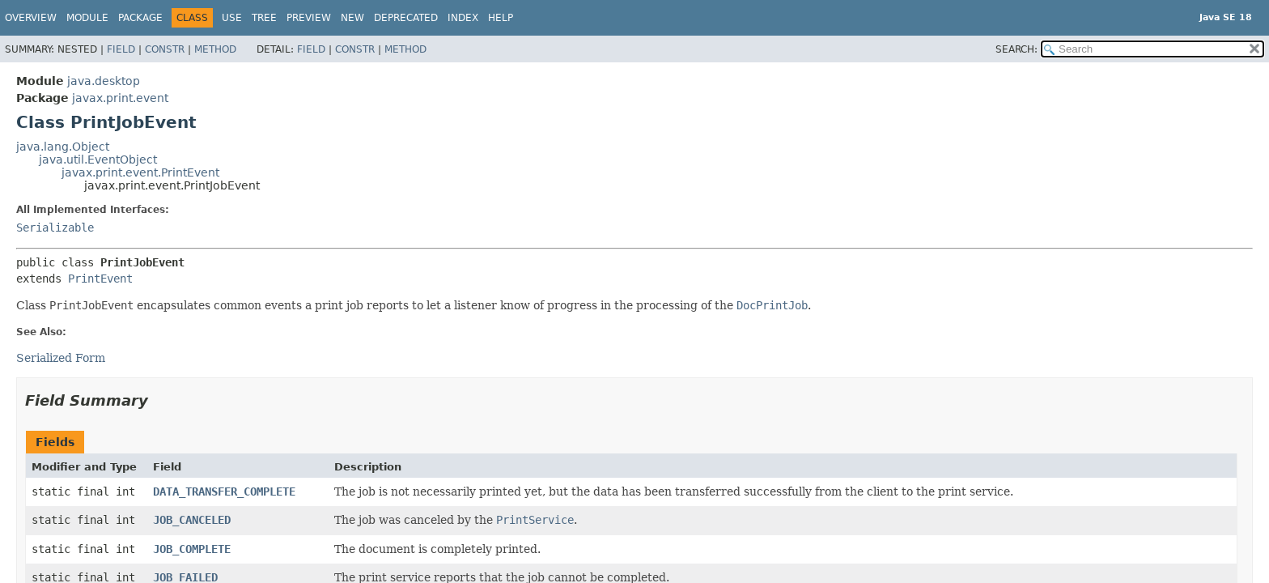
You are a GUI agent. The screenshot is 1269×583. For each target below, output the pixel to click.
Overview (31, 17)
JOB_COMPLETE (192, 549)
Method (215, 49)
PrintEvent (100, 278)
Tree (264, 17)
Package (140, 17)
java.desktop (103, 80)
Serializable (55, 227)
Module (87, 17)
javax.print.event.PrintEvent (140, 172)
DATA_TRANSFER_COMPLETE (224, 491)
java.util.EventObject (98, 159)
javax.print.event (120, 97)
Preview (308, 17)
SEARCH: (1016, 49)
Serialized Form (60, 357)
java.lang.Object (62, 146)
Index (463, 17)
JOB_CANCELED (192, 519)
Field (121, 49)
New (352, 17)
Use (232, 17)
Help (500, 17)
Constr (165, 49)
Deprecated (406, 17)
